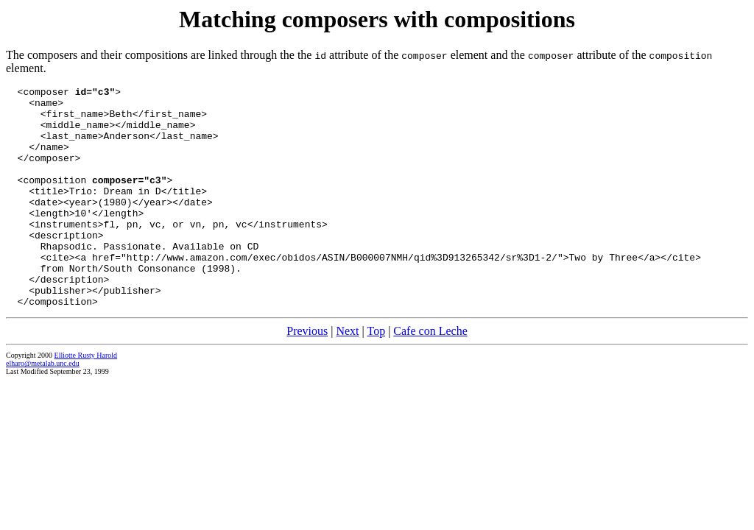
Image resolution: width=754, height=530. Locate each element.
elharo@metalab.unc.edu (43, 407)
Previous (307, 375)
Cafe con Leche (430, 375)
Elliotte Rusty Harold (86, 399)
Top (376, 375)
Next (347, 375)
